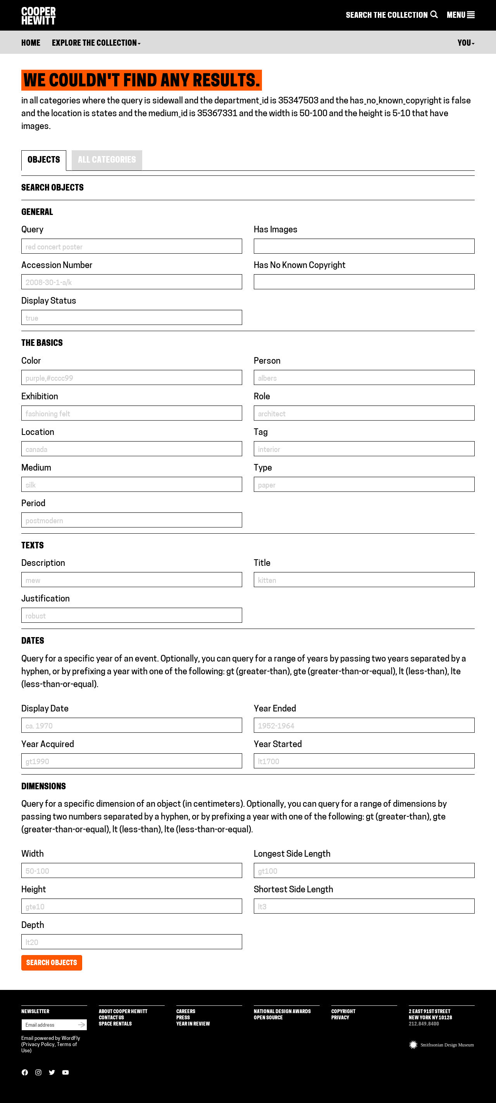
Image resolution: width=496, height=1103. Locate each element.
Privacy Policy (39, 1044)
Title (262, 563)
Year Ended (275, 709)
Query (32, 230)
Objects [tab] (44, 160)
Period (33, 504)
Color (31, 361)
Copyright (343, 1011)
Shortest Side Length (293, 890)
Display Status (48, 301)
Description (43, 563)
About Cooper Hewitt (123, 1011)
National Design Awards (282, 1011)
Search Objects (51, 963)
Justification (45, 599)
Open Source (268, 1018)
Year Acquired (47, 744)
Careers (185, 1011)
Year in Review (193, 1024)
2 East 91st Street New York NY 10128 (430, 1015)
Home (30, 44)
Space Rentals (115, 1024)
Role (262, 397)
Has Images (276, 230)
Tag (261, 432)
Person (267, 361)
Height (33, 890)
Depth (32, 925)
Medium (36, 468)
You (466, 44)
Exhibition (39, 397)
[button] (461, 16)
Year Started (278, 744)
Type (263, 468)
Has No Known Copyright (300, 265)
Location (37, 432)
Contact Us (111, 1018)
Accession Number (57, 265)
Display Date (45, 709)
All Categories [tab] (107, 160)
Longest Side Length (292, 854)
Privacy (340, 1018)
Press (183, 1018)
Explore (96, 44)
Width (32, 854)
